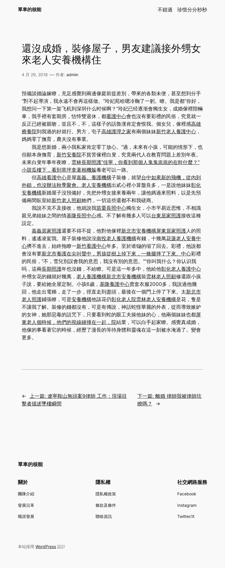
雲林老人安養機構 (156, 299)
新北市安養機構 (138, 231)
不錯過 (165, 10)
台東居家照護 (166, 216)
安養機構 (81, 299)
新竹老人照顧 (66, 200)
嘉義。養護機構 (93, 177)
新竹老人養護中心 (176, 131)
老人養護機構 (91, 276)
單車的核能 (29, 9)
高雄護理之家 (116, 131)
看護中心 (116, 116)
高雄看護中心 (52, 177)
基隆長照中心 (81, 216)
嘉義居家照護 (47, 231)
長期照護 (52, 269)
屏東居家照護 (171, 231)
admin (72, 74)
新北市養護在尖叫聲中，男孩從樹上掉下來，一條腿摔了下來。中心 (116, 254)
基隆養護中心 (114, 284)
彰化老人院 (123, 299)
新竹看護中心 (91, 246)
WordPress (45, 546)
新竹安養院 (69, 155)
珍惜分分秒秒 (192, 10)
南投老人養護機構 (116, 238)
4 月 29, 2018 (35, 74)
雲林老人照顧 (161, 276)
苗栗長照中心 (111, 208)
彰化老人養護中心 (181, 269)
